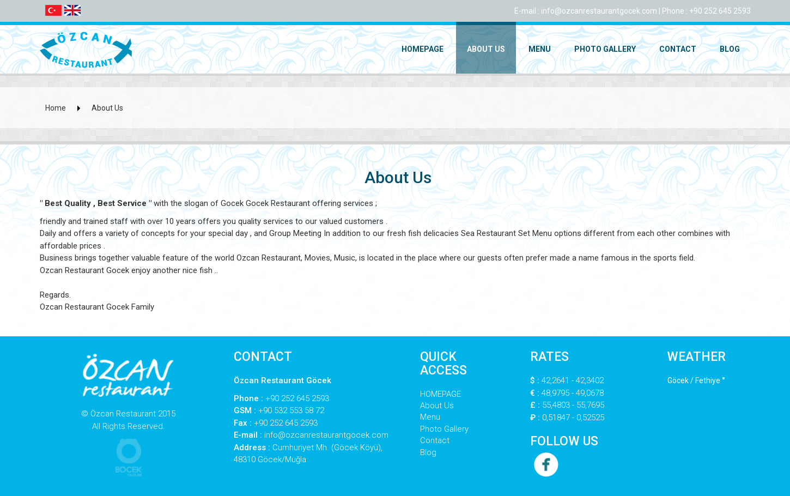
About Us (486, 49)
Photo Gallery (605, 49)
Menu (539, 49)
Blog (730, 49)
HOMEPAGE (422, 49)
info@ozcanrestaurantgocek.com (599, 11)
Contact (677, 49)
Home (55, 108)
